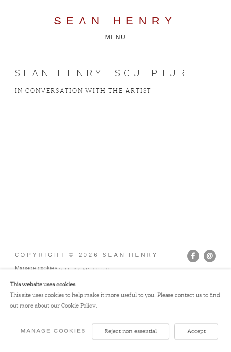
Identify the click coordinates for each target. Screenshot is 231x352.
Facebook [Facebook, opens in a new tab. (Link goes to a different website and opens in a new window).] (193, 256)
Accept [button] (196, 331)
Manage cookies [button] (36, 268)
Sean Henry (115, 21)
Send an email (210, 256)
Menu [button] (115, 37)
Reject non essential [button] (131, 331)
